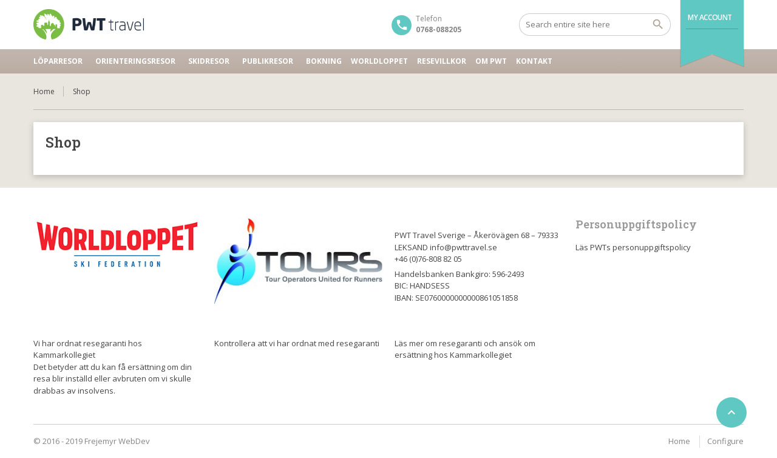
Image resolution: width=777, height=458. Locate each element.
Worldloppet (379, 61)
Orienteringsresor (135, 61)
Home (44, 91)
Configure (725, 441)
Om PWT (491, 61)
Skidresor (208, 61)
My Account (710, 17)
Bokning (324, 61)
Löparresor (58, 61)
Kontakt (534, 61)
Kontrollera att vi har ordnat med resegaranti (296, 343)
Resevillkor (441, 61)
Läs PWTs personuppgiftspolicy (633, 247)
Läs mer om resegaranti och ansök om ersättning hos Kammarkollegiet (465, 349)
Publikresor (267, 61)
